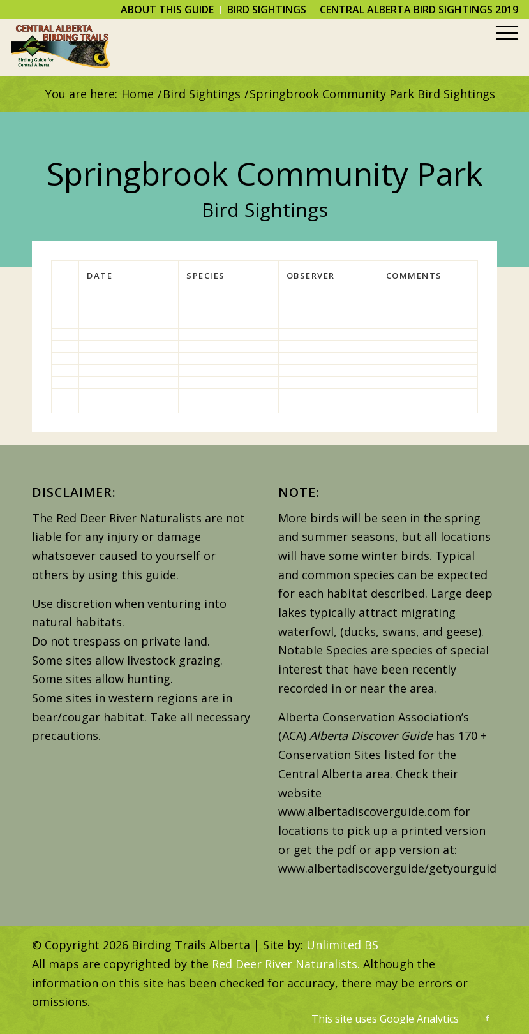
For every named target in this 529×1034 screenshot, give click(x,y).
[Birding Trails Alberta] (61, 47)
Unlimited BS (342, 944)
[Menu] (500, 47)
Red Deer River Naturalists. (286, 963)
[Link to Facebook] (487, 1018)
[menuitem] (167, 10)
